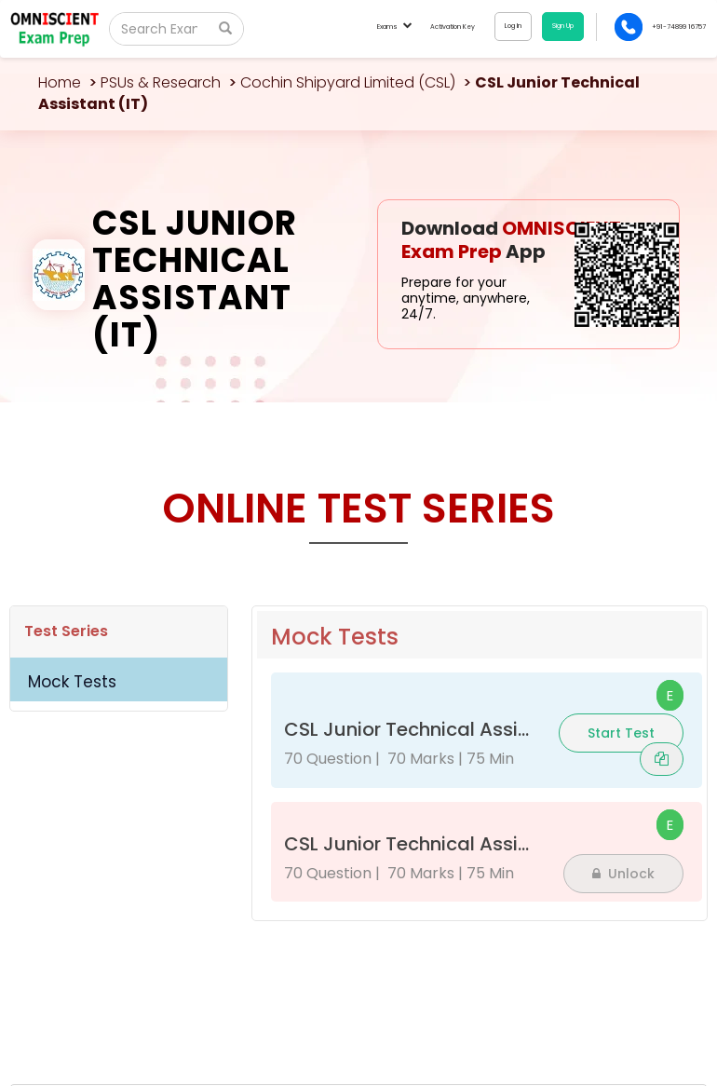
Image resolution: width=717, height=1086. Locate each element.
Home (59, 82)
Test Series (66, 631)
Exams (394, 26)
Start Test (621, 733)
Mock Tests (72, 682)
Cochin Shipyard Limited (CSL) (347, 82)
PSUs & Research (161, 82)
